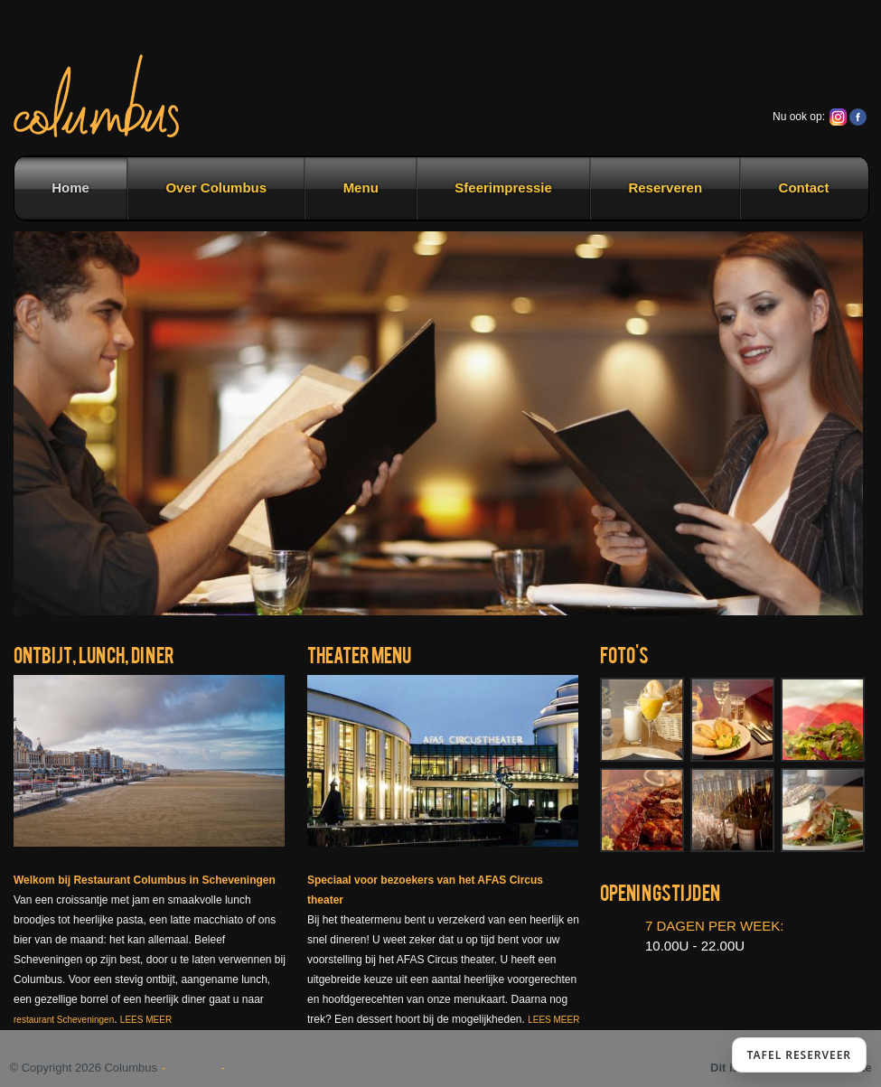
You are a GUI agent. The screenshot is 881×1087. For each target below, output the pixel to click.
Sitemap (194, 1067)
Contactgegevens (279, 1067)
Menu (361, 187)
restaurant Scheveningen (64, 1020)
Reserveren (665, 187)
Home (70, 187)
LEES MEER (146, 1020)
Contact (804, 187)
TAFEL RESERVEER (799, 1055)
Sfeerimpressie (503, 187)
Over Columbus (216, 187)
